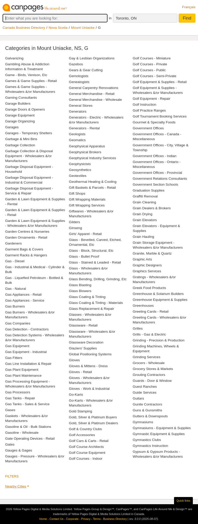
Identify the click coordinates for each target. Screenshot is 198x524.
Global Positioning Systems (90, 354)
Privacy (85, 518)
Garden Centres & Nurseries (27, 231)
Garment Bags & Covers (24, 249)
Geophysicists (80, 164)
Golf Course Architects (86, 447)
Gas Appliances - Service (24, 300)
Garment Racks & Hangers (26, 255)
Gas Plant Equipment (21, 370)
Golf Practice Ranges (149, 110)
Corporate (72, 518)
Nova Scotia (58, 28)
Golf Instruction (144, 104)
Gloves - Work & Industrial (89, 389)
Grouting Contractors (149, 375)
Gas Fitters (13, 358)
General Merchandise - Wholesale (95, 100)
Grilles (138, 328)
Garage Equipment (20, 115)
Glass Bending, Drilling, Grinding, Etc (98, 279)
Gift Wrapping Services (87, 205)
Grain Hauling (143, 237)
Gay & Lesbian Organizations (91, 58)
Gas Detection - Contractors (26, 329)
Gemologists (78, 76)
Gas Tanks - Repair (20, 398)
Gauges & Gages (18, 450)
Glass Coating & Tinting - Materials (96, 303)
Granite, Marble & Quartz (152, 253)
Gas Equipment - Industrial (26, 352)
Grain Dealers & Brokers (152, 208)
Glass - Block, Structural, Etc (91, 250)
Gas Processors (17, 392)
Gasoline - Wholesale (21, 433)
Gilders (74, 222)
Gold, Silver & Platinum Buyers (93, 417)
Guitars (138, 398)
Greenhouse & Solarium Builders (158, 294)
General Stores (80, 105)
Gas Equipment (17, 346)
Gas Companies (17, 323)
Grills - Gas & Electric (149, 334)
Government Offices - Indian (155, 156)
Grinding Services (146, 357)
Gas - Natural (15, 289)
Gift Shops (77, 193)
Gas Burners (15, 306)
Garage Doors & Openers (25, 109)
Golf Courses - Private (150, 64)
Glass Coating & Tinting (87, 297)
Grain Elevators (145, 220)
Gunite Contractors (147, 404)
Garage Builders (17, 103)
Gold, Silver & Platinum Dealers (93, 423)
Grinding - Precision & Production (159, 340)
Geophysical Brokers (85, 152)
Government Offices (148, 128)
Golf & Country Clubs (85, 429)
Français (188, 7)
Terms (97, 518)
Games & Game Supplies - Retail (31, 81)
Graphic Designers (147, 265)
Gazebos (76, 64)
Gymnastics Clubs (147, 440)
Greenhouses (143, 306)
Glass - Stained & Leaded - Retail (95, 262)
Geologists (77, 134)
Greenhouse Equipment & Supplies (160, 300)
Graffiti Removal (145, 196)
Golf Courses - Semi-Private (154, 76)
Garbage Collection (20, 145)
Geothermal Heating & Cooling (92, 182)
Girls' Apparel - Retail (85, 234)
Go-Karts (76, 394)
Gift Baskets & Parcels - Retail (92, 187)
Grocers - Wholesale (149, 363)
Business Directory (115, 518)
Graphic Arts (142, 259)
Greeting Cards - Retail (151, 311)
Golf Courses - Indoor (85, 458)
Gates (9, 444)
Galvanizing (14, 58)
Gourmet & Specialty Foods (154, 122)
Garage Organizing (20, 121)
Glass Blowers (80, 291)
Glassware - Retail (83, 325)
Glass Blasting (80, 285)
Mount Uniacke (83, 28)
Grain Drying (142, 214)
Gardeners (13, 243)
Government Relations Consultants (160, 178)
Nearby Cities (15, 486)
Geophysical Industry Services (92, 158)
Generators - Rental (84, 128)
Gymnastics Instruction (150, 446)
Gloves (74, 360)
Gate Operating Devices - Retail (30, 438)
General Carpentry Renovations (93, 88)
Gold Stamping (80, 411)
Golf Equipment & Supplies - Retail (160, 82)
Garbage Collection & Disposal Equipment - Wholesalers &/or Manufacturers (29, 156)
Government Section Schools (155, 184)
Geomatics (77, 140)
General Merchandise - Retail (91, 94)
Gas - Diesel (14, 261)
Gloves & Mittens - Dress (88, 366)
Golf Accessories (82, 435)
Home (43, 518)
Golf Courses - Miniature (152, 58)
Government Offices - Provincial (157, 173)
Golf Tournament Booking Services (160, 116)
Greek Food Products (149, 288)
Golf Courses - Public (149, 70)
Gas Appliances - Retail (23, 294)
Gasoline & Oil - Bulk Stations (28, 427)
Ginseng (75, 228)
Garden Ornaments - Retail (26, 237)
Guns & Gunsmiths (147, 410)
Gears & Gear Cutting (86, 70)
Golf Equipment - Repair (151, 99)
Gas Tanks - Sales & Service (27, 404)
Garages (12, 127)
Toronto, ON (126, 18)
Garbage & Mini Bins (21, 139)
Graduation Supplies (148, 190)
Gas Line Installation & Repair (28, 364)
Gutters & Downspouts (150, 416)
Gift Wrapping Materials (87, 199)
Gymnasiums (143, 422)
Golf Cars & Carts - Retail (88, 441)
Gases (10, 410)
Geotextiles (77, 176)
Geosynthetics (80, 170)
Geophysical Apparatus (87, 146)
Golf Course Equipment (87, 453)
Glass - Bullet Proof (84, 256)
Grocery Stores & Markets (153, 369)
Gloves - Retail (80, 372)
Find (187, 18)
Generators (77, 111)
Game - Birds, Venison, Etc (26, 75)
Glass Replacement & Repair (91, 309)
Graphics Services (147, 271)
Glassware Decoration (86, 342)
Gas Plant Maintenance (23, 375)
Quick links (183, 500)
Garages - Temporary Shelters (28, 133)
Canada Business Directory (24, 28)
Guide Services (144, 392)
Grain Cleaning (144, 202)
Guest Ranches (145, 387)
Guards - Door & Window (152, 381)
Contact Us (56, 518)
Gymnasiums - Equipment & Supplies (162, 428)
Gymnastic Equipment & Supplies (159, 434)
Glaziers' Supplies (83, 348)
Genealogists (79, 82)
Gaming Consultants (21, 98)
